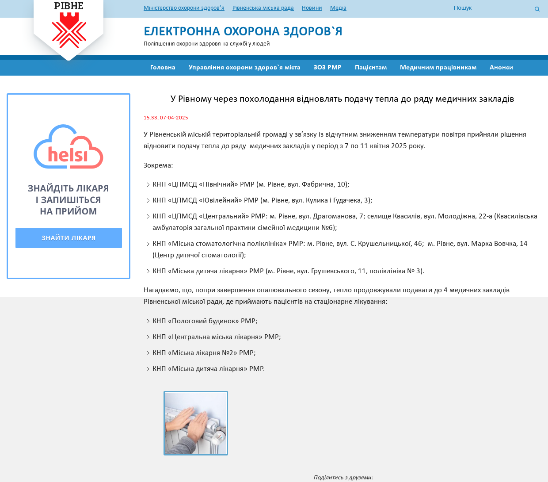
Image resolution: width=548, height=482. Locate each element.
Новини (312, 8)
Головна (162, 67)
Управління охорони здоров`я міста (245, 67)
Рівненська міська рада (263, 8)
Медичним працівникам (438, 67)
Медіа (338, 8)
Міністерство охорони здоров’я (184, 8)
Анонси (501, 67)
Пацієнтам (371, 67)
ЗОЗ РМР (328, 67)
